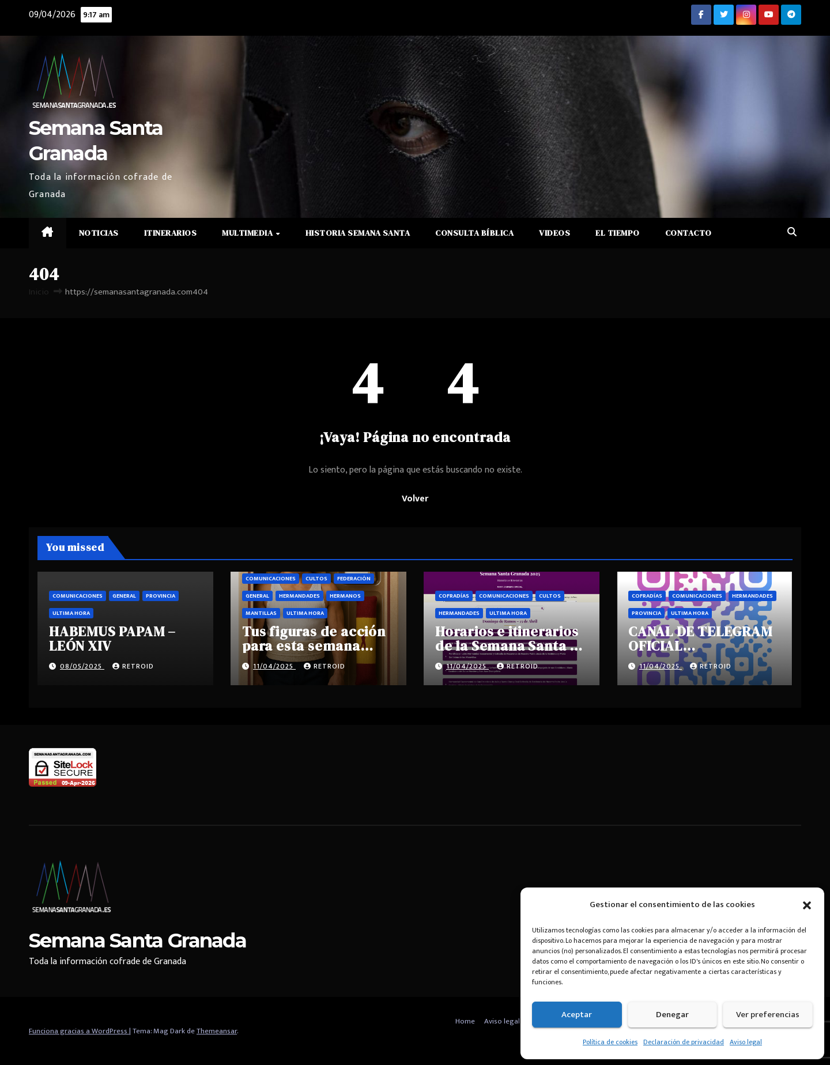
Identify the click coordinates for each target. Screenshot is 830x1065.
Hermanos (345, 596)
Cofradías (454, 596)
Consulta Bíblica (474, 233)
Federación (354, 578)
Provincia (160, 596)
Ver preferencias (767, 1014)
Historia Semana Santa (357, 233)
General (124, 596)
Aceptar (576, 1014)
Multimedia (248, 233)
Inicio (39, 292)
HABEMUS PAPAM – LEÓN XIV (112, 638)
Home (465, 1021)
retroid (133, 666)
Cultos (316, 578)
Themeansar (217, 1031)
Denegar (672, 1014)
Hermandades (299, 596)
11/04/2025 (274, 666)
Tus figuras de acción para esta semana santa (314, 646)
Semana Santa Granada (137, 940)
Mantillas (261, 613)
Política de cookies (610, 1042)
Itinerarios (170, 233)
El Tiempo (617, 233)
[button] (807, 905)
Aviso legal (746, 1042)
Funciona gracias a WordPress (79, 1031)
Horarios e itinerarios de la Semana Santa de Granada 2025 (511, 646)
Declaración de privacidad (683, 1042)
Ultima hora (71, 613)
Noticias (99, 233)
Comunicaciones (77, 596)
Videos (554, 233)
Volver (415, 499)
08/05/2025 (82, 666)
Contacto (688, 233)
